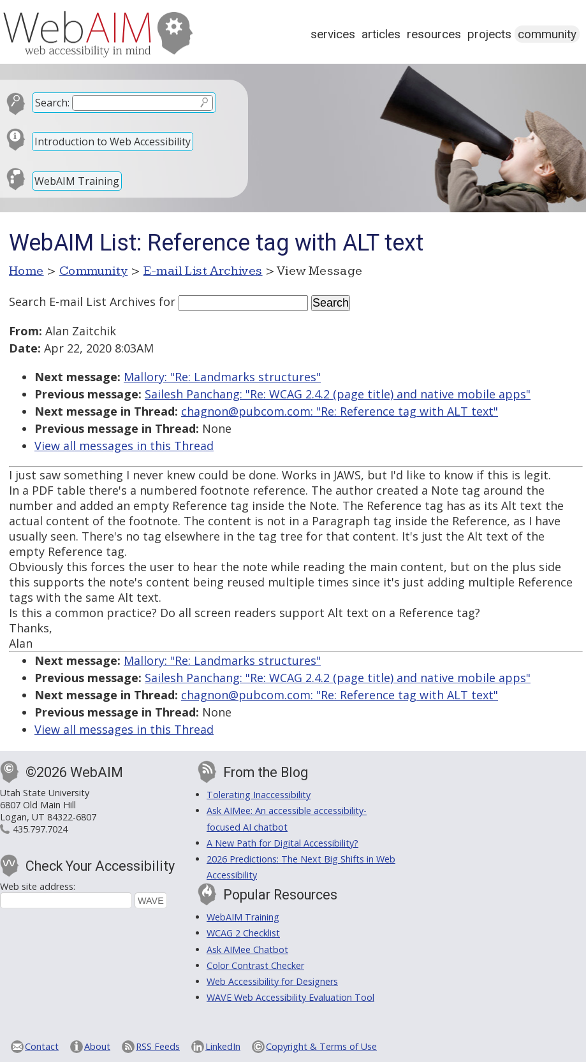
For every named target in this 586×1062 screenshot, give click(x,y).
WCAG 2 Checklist (243, 933)
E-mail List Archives (203, 271)
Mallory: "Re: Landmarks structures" (222, 376)
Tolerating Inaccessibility (259, 795)
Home (26, 271)
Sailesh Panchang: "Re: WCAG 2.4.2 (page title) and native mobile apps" (338, 394)
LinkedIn (222, 1046)
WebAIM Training (76, 181)
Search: (52, 103)
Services (333, 34)
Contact (42, 1046)
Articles (381, 34)
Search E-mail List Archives (82, 301)
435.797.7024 (40, 829)
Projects (489, 34)
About (97, 1046)
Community (547, 34)
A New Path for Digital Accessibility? (282, 843)
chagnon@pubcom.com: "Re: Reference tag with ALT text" (339, 411)
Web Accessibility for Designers (272, 981)
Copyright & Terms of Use (321, 1046)
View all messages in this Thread (124, 445)
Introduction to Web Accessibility (112, 142)
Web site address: (37, 886)
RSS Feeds (158, 1046)
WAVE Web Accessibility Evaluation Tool (290, 997)
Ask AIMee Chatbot (247, 949)
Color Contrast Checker (255, 965)
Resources (434, 34)
